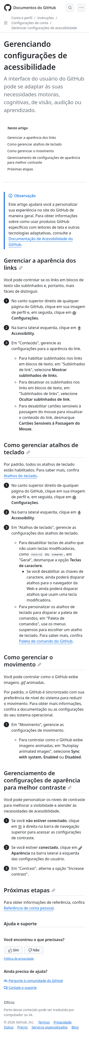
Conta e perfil (21, 18)
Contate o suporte (20, 987)
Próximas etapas (29, 890)
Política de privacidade (19, 959)
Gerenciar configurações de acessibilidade (44, 28)
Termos (44, 1022)
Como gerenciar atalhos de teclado (41, 448)
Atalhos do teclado (20, 475)
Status (9, 1027)
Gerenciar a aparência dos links (40, 263)
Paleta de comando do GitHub (45, 641)
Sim (13, 950)
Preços (22, 1027)
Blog (75, 1027)
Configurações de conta (29, 23)
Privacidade (63, 1022)
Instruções (45, 18)
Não (33, 950)
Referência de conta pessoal (29, 908)
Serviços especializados (50, 1027)
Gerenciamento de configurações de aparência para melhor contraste (42, 780)
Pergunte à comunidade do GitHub (33, 980)
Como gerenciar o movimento (28, 660)
